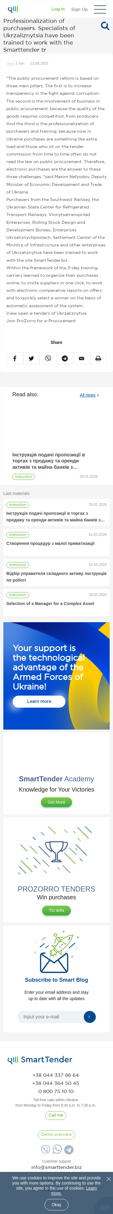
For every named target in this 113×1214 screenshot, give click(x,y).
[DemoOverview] (56, 1134)
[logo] (40, 1060)
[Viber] (44, 1152)
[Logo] (12, 9)
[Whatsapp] (56, 1152)
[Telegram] (68, 1152)
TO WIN (56, 910)
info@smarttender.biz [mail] (56, 1167)
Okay (56, 1204)
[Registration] (79, 9)
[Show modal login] (58, 9)
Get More (56, 802)
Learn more (39, 702)
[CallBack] (55, 1115)
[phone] (56, 1075)
